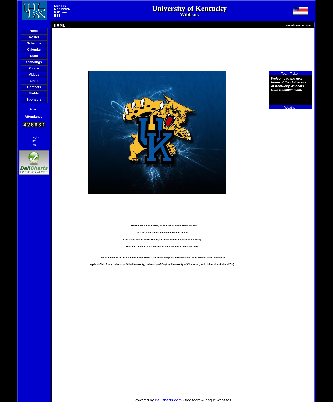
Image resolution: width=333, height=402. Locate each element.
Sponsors (34, 99)
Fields (34, 93)
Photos (34, 68)
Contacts (34, 87)
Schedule (34, 43)
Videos (34, 74)
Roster (34, 37)
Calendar (34, 49)
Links (34, 81)
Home (34, 31)
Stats (34, 56)
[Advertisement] (34, 262)
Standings (34, 62)
